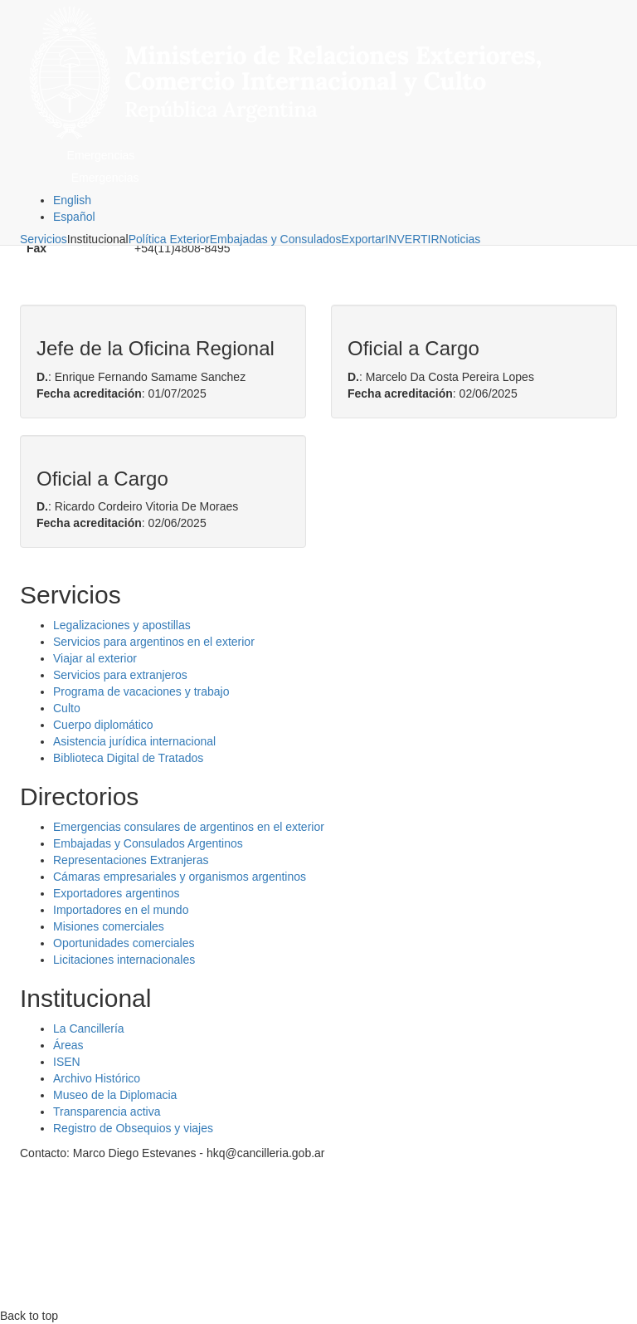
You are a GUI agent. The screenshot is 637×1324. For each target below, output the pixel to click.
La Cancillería (88, 1028)
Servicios (43, 239)
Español (74, 216)
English (72, 200)
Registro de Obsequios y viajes (133, 1128)
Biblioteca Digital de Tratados (128, 758)
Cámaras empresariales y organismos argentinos (179, 876)
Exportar (364, 239)
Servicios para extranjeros (120, 675)
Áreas (68, 1045)
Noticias (460, 239)
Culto (66, 708)
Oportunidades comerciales (123, 943)
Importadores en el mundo (120, 909)
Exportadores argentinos (116, 893)
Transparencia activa (106, 1111)
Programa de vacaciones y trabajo (141, 691)
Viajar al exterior (95, 658)
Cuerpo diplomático (103, 724)
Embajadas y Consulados (276, 239)
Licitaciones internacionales (124, 959)
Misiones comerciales (108, 926)
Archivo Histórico (96, 1078)
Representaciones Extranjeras (131, 860)
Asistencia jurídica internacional (134, 741)
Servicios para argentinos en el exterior (154, 641)
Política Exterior (169, 239)
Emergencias (101, 155)
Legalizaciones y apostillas (122, 625)
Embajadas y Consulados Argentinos (148, 843)
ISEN (66, 1061)
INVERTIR (412, 239)
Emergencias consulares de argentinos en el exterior (188, 826)
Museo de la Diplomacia (115, 1095)
